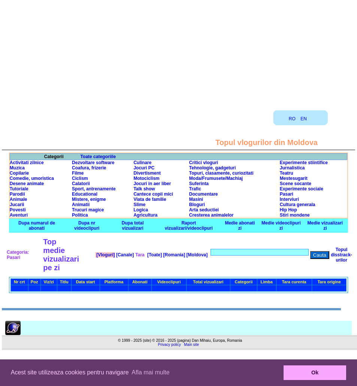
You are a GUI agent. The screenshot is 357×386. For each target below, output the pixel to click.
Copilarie (19, 173)
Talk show (144, 189)
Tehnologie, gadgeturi (212, 168)
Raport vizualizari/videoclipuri (189, 225)
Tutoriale (19, 189)
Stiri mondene (295, 215)
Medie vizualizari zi (325, 225)
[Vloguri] (105, 254)
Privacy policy (169, 345)
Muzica (17, 168)
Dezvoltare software (93, 162)
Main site (191, 345)
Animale (18, 199)
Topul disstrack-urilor (341, 255)
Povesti (18, 209)
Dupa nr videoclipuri (86, 225)
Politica (80, 215)
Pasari (286, 194)
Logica (140, 209)
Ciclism (80, 178)
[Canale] (124, 254)
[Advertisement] (178, 52)
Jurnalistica (292, 168)
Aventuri (19, 215)
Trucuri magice (88, 209)
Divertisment (147, 173)
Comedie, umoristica (32, 178)
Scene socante (295, 183)
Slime (139, 204)
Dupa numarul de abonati (36, 225)
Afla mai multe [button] (150, 372)
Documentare (203, 194)
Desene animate (27, 183)
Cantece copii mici (153, 194)
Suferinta (199, 183)
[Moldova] (196, 254)
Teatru (286, 173)
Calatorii (81, 183)
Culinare (142, 162)
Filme (78, 173)
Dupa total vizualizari (133, 225)
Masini (196, 199)
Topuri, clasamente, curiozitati (221, 173)
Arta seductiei (204, 209)
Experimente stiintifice (304, 162)
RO (292, 118)
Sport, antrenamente (94, 189)
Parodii (17, 194)
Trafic (195, 189)
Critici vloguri (203, 162)
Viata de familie (149, 199)
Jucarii (17, 204)
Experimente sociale (301, 189)
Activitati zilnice (27, 162)
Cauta (320, 255)
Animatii (81, 204)
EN (303, 118)
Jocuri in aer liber (152, 183)
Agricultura (145, 215)
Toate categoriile (98, 156)
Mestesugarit (294, 178)
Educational (84, 194)
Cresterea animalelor (211, 215)
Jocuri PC (143, 168)
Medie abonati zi (240, 225)
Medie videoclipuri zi (281, 225)
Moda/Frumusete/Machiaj (216, 178)
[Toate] (154, 254)
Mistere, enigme (89, 199)
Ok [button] (314, 373)
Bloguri (197, 204)
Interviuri (289, 199)
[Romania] (173, 254)
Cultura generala (297, 204)
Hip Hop (288, 209)
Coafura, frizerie (89, 168)
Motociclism (146, 178)
